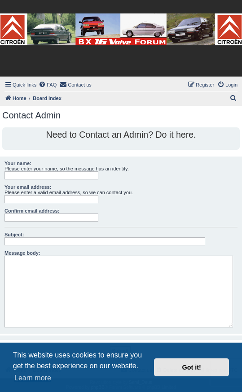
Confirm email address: (31, 210)
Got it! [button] (191, 367)
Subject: (14, 234)
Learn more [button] (32, 378)
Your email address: (27, 187)
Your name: (17, 163)
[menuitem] (48, 84)
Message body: (22, 253)
